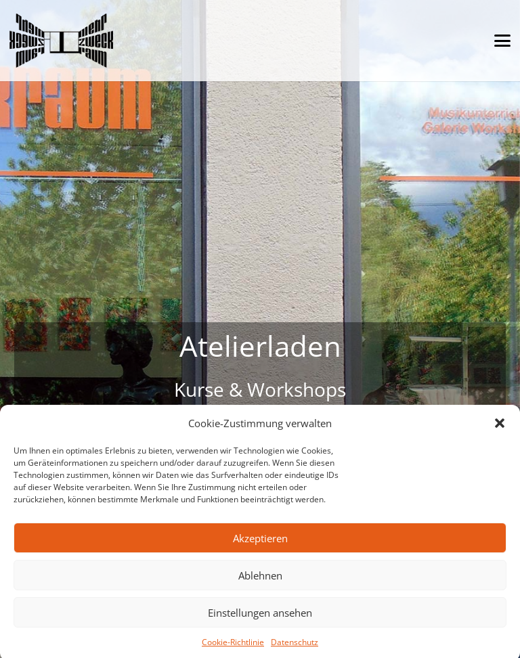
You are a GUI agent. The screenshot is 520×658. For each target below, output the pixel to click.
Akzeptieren (260, 543)
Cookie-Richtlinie (233, 647)
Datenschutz (294, 647)
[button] (499, 428)
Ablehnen (260, 580)
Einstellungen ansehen (260, 617)
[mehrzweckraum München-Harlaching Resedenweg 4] (61, 41)
